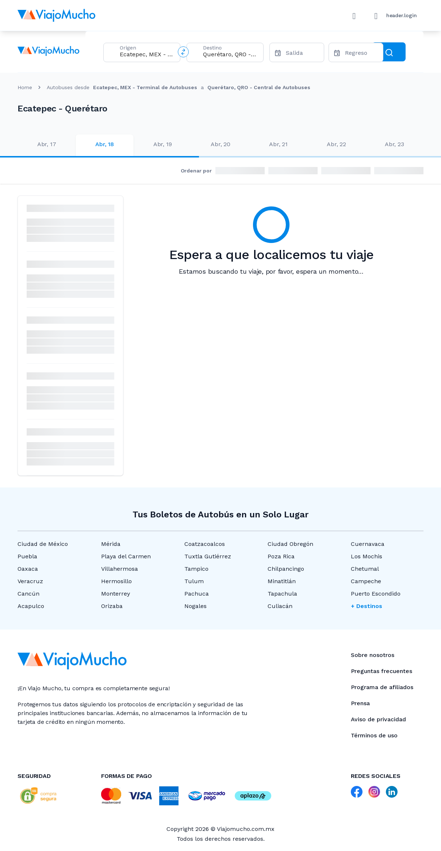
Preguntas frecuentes (381, 671)
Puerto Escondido (375, 593)
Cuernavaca (367, 543)
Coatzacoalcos (204, 543)
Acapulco (31, 606)
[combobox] (147, 54)
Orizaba (112, 606)
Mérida (110, 543)
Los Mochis (366, 556)
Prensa (360, 703)
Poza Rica (281, 556)
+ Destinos (366, 606)
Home (25, 87)
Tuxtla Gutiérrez (207, 556)
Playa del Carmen (126, 556)
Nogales (195, 606)
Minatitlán (282, 581)
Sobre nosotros (372, 654)
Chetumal (365, 568)
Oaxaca (28, 568)
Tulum (194, 581)
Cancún (28, 593)
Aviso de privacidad (378, 719)
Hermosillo (116, 581)
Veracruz (30, 581)
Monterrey (115, 593)
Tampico (196, 568)
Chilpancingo (286, 568)
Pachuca (196, 593)
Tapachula (282, 593)
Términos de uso (374, 735)
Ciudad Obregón (290, 543)
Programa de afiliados (382, 687)
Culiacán (280, 606)
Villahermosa (119, 568)
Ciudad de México (43, 543)
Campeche (366, 581)
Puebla (27, 556)
